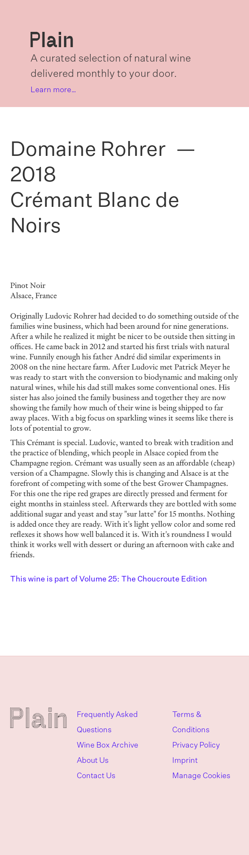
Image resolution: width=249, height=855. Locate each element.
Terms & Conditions (191, 722)
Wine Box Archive (107, 745)
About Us (93, 761)
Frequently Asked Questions (107, 722)
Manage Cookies (201, 776)
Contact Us (96, 776)
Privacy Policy (196, 745)
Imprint (185, 761)
